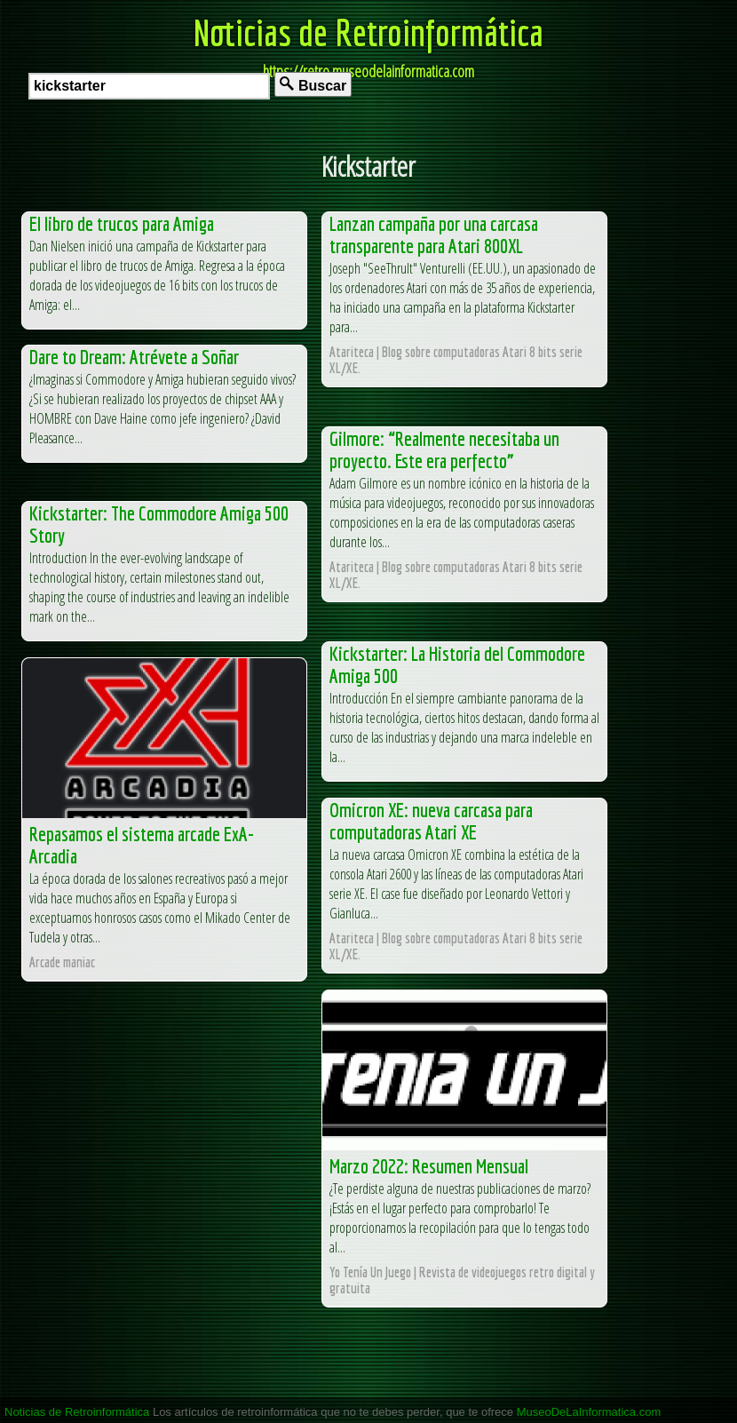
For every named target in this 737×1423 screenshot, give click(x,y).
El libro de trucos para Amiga (121, 223)
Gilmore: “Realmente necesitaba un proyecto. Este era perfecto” (444, 449)
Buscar (313, 84)
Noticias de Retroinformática (368, 32)
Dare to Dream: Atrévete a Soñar (134, 357)
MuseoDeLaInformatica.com (589, 1412)
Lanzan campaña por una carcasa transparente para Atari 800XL (433, 234)
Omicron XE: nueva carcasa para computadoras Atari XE (431, 821)
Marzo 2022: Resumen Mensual (428, 1166)
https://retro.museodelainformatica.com (368, 71)
